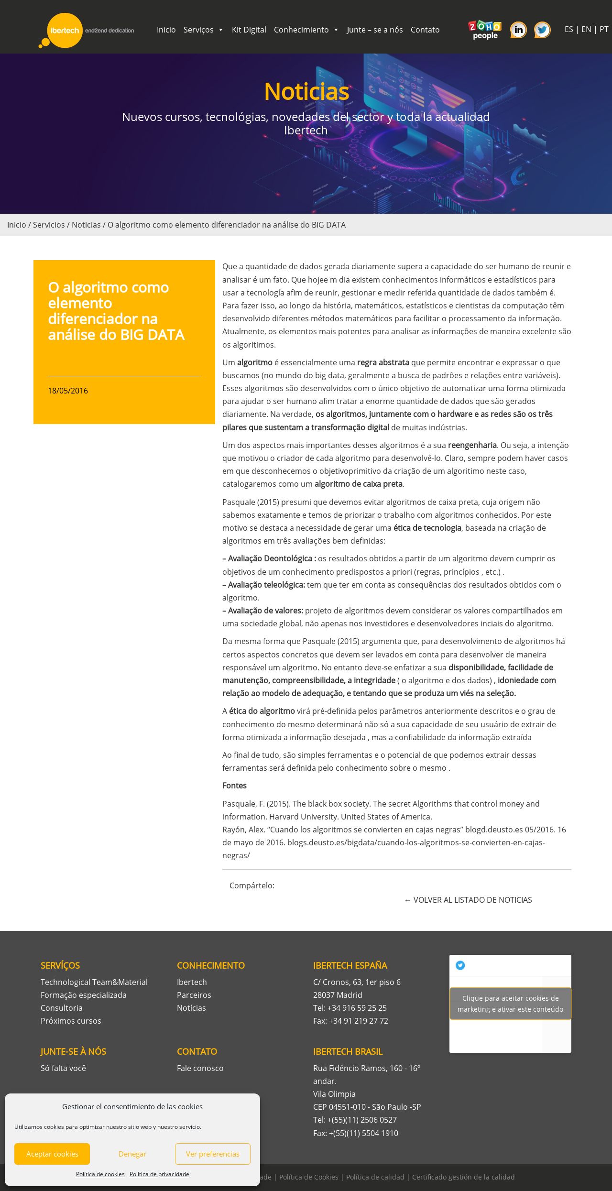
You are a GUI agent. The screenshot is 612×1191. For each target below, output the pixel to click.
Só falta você (63, 1068)
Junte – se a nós (375, 29)
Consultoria (62, 1008)
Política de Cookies (309, 1176)
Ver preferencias (213, 1153)
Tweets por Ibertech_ (510, 1003)
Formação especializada (84, 995)
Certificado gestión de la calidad (463, 1176)
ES (569, 29)
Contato (425, 29)
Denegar (132, 1153)
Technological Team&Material (94, 982)
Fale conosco (200, 1068)
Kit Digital (249, 29)
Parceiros (194, 995)
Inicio (166, 29)
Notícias (191, 1008)
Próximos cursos (71, 1021)
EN (586, 29)
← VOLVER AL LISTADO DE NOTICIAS (468, 900)
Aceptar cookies (52, 1153)
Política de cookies (100, 1174)
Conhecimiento (306, 29)
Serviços (204, 29)
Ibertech (192, 982)
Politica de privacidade (159, 1174)
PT (604, 29)
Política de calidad (375, 1176)
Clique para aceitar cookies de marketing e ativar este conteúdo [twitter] (510, 1004)
